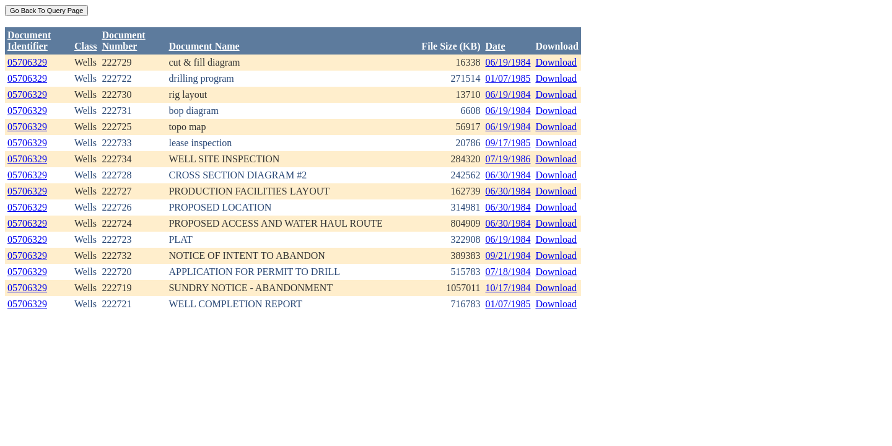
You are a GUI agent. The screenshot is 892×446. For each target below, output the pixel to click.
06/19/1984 (508, 62)
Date (495, 46)
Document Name (203, 46)
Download (556, 62)
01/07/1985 (508, 78)
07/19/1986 (508, 159)
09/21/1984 (508, 255)
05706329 (27, 62)
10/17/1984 (508, 287)
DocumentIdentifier (29, 40)
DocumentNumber (123, 40)
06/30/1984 (508, 175)
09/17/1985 (508, 143)
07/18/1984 (508, 271)
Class (85, 46)
